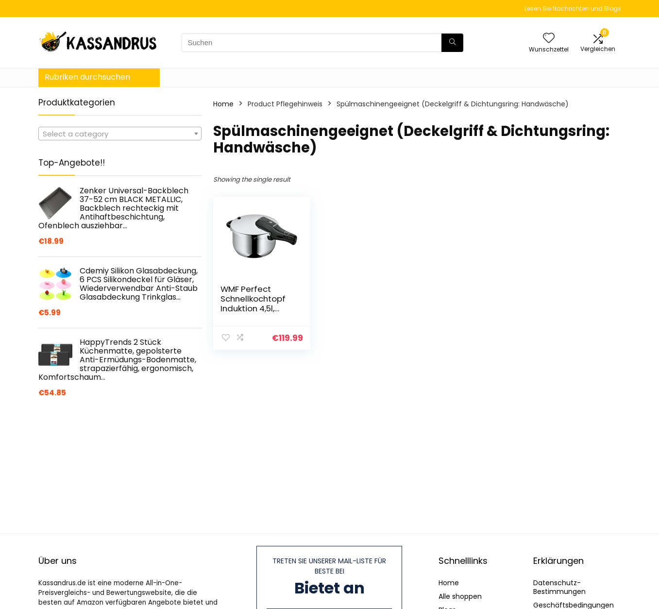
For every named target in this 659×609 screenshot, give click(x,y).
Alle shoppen (460, 596)
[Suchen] (452, 43)
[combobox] (120, 133)
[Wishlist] (549, 39)
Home (223, 104)
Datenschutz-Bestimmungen (559, 587)
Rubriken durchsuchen (87, 77)
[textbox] (120, 134)
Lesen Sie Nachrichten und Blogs (572, 8)
